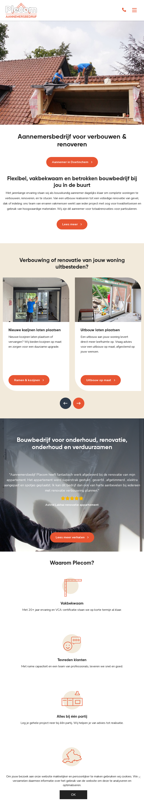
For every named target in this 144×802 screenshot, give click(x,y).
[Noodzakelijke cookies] (139, 777)
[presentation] (65, 403)
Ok (73, 795)
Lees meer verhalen (70, 537)
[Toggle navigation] (134, 10)
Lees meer (70, 224)
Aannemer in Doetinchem (70, 162)
